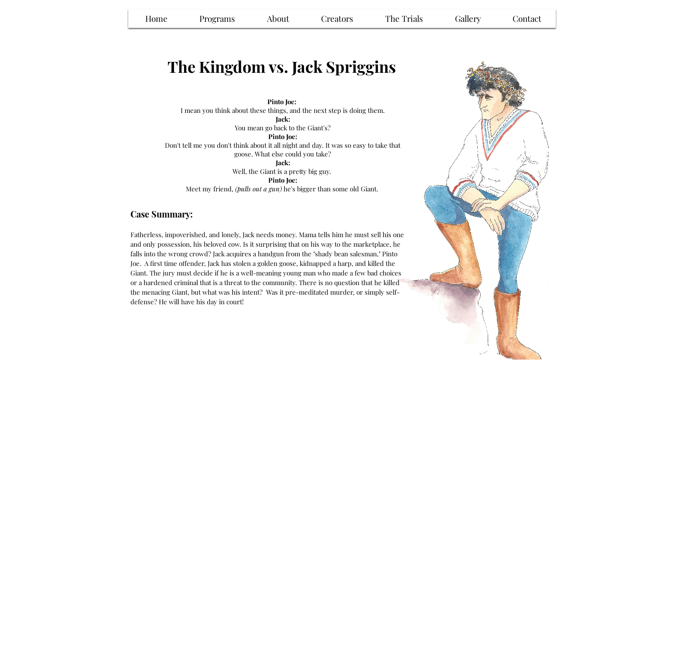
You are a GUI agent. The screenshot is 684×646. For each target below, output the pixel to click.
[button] (404, 18)
